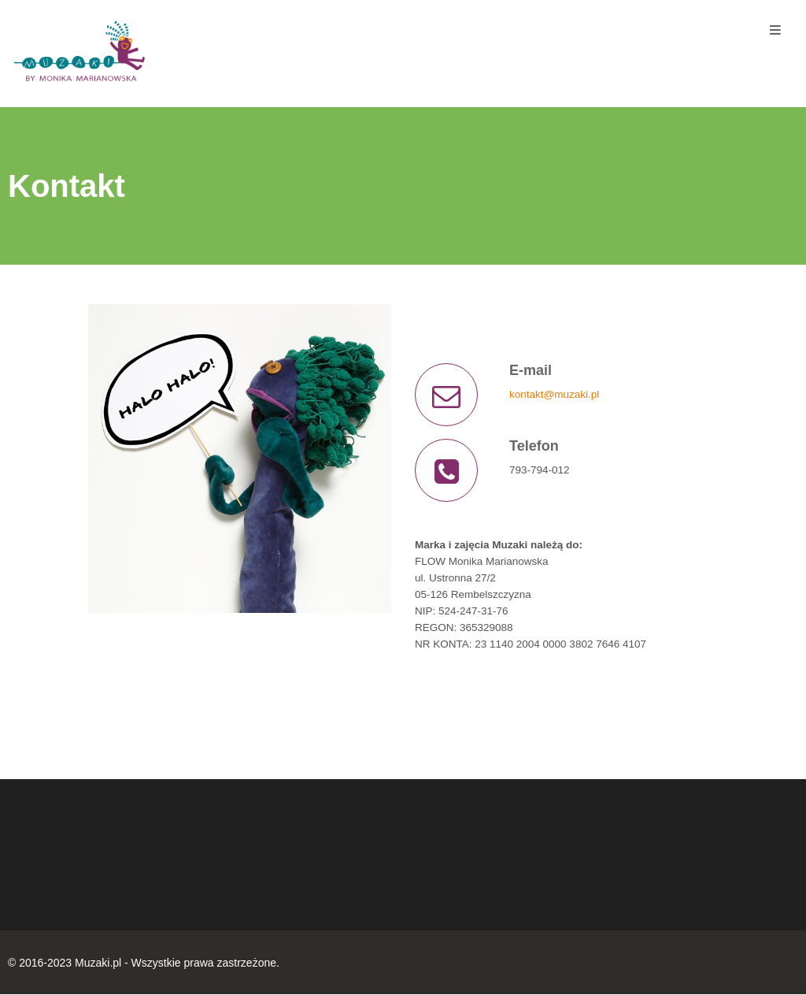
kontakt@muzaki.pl (554, 394)
